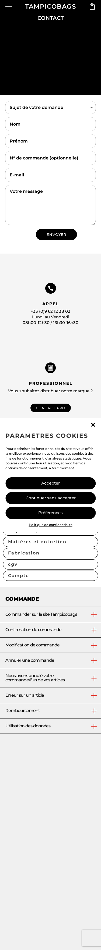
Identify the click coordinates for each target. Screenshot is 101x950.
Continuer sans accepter (51, 497)
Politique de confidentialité (50, 525)
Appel (50, 303)
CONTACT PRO (50, 408)
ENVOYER (56, 234)
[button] (93, 425)
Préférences (50, 512)
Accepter (50, 483)
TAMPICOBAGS (50, 6)
